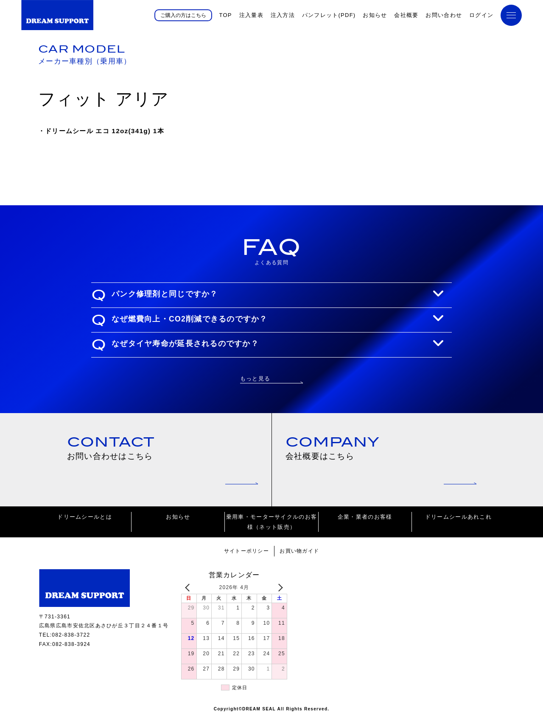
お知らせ (375, 15)
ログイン (481, 15)
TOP (225, 15)
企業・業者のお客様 (365, 520)
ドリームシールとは (84, 520)
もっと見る (255, 378)
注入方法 (283, 15)
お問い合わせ (443, 15)
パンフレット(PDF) (329, 15)
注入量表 (251, 15)
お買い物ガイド (301, 554)
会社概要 (406, 15)
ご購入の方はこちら (183, 15)
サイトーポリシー (245, 554)
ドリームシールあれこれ (458, 520)
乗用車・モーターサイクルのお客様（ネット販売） (271, 525)
